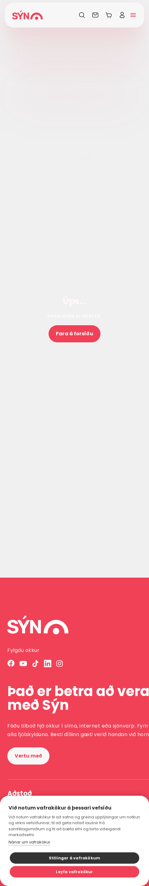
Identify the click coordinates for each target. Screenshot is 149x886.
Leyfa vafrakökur (74, 871)
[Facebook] (11, 663)
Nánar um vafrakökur (29, 842)
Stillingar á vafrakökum (74, 858)
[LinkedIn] (47, 663)
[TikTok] (35, 663)
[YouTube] (23, 663)
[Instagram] (60, 663)
